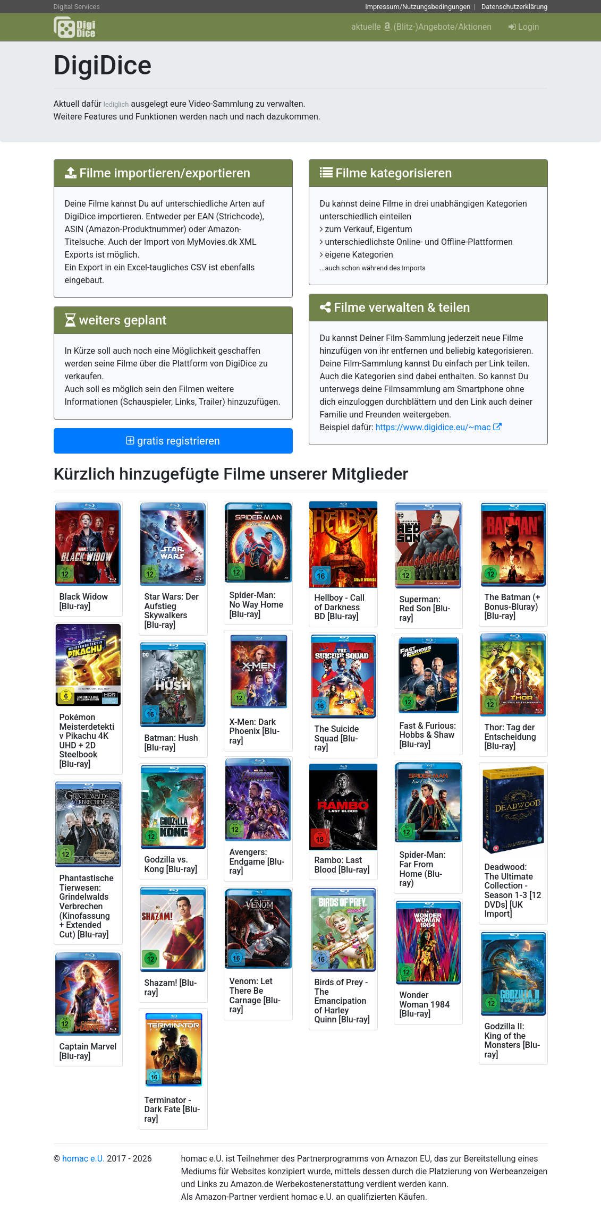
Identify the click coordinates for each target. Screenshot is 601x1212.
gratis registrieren (173, 440)
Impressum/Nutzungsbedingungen (417, 7)
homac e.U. (83, 1159)
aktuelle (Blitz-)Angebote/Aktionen (421, 27)
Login (524, 27)
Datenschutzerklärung (514, 7)
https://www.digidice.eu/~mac (439, 427)
